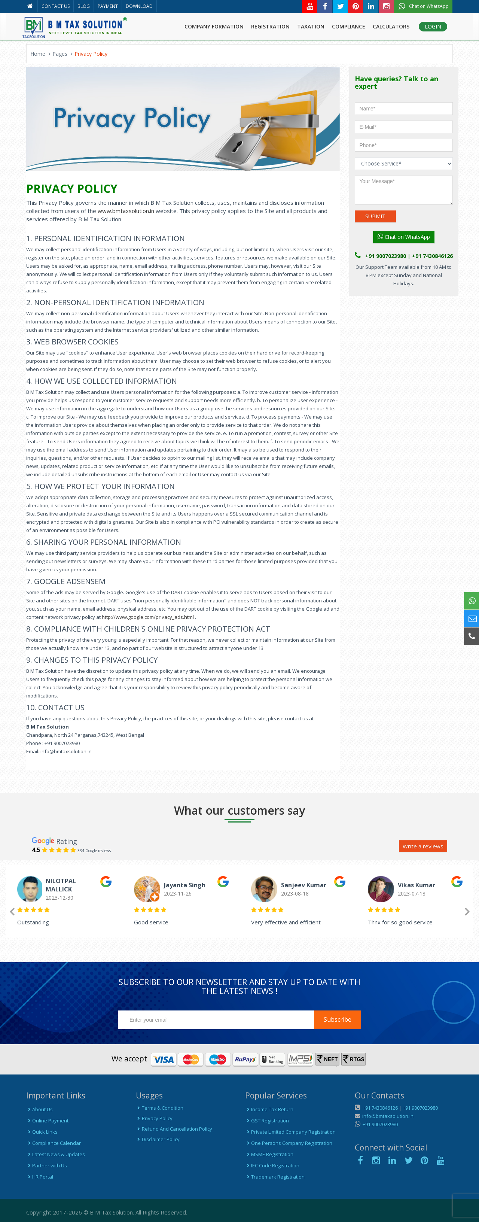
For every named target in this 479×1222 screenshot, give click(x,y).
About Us (39, 1109)
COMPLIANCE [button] (348, 26)
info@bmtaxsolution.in (387, 1116)
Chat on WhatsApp (404, 236)
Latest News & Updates (55, 1154)
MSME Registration (269, 1154)
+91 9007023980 (420, 1107)
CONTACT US (56, 6)
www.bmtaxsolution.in (126, 211)
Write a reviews (423, 846)
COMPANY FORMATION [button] (214, 26)
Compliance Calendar (53, 1143)
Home (37, 53)
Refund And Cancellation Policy (174, 1128)
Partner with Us (46, 1165)
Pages (59, 53)
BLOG (83, 6)
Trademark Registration (275, 1176)
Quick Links (42, 1131)
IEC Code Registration (272, 1165)
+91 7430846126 (379, 1107)
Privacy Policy (154, 1118)
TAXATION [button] (310, 26)
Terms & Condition (159, 1107)
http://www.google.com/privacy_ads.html (147, 617)
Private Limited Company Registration (290, 1131)
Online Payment (47, 1120)
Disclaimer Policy (158, 1139)
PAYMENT (108, 6)
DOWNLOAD (139, 6)
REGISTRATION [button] (270, 26)
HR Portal (39, 1176)
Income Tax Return (269, 1109)
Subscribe (337, 1019)
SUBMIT (375, 216)
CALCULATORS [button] (391, 26)
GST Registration (267, 1120)
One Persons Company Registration (288, 1143)
